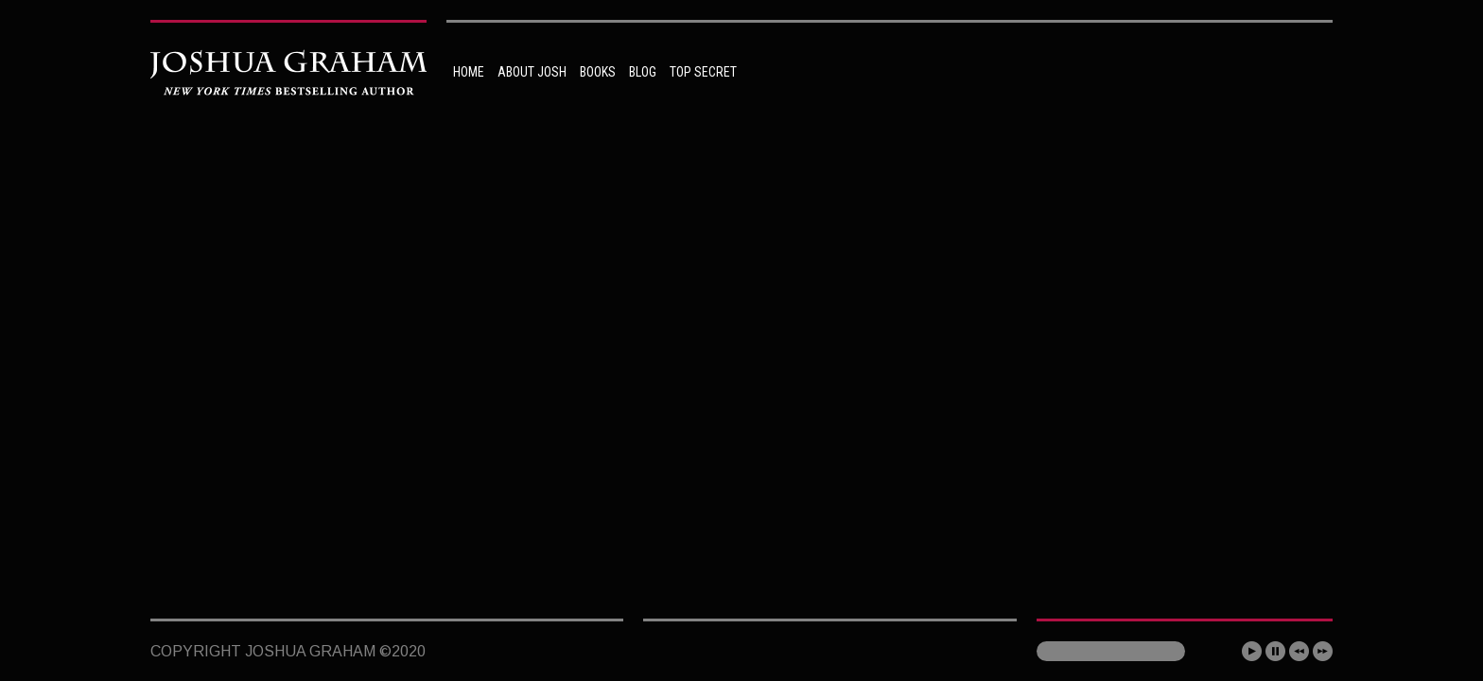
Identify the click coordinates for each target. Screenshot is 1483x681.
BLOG (642, 71)
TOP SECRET (703, 71)
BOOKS (598, 71)
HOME (468, 71)
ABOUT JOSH (532, 71)
